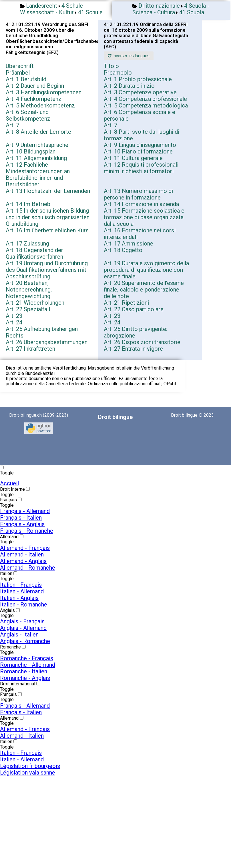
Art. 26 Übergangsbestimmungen (46, 342)
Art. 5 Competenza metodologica (146, 105)
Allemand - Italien (22, 554)
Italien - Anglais (19, 597)
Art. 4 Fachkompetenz (33, 98)
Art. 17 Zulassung (27, 243)
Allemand (9, 536)
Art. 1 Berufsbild (26, 79)
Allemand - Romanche (27, 567)
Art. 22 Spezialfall (28, 309)
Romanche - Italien (23, 671)
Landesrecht (41, 5)
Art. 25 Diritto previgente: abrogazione (135, 332)
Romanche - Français (26, 658)
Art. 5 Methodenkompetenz (40, 105)
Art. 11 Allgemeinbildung (36, 158)
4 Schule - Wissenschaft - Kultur (53, 9)
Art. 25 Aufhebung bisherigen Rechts (42, 332)
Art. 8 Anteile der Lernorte (38, 131)
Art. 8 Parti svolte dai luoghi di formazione (141, 135)
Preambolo (118, 72)
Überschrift (20, 66)
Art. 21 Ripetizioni (126, 302)
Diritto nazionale (159, 5)
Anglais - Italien (19, 634)
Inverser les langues (128, 55)
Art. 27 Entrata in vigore (133, 348)
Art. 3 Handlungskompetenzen (43, 92)
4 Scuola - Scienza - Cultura (170, 9)
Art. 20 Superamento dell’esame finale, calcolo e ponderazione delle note (144, 290)
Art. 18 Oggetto (123, 250)
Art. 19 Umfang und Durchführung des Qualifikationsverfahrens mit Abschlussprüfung (47, 270)
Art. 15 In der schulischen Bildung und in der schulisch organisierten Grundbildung (47, 217)
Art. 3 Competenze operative (140, 92)
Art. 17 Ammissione (128, 243)
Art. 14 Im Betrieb (28, 204)
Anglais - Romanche (25, 641)
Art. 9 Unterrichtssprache (37, 144)
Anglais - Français (22, 621)
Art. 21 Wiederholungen (35, 302)
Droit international (17, 684)
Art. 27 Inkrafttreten (30, 348)
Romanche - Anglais (25, 678)
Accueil (9, 483)
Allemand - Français (25, 547)
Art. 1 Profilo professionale (138, 79)
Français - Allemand (25, 511)
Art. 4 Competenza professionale (145, 98)
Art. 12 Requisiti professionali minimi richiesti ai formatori (141, 168)
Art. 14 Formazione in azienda (141, 204)
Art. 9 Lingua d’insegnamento (140, 144)
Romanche (10, 647)
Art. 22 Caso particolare (134, 309)
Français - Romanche (26, 530)
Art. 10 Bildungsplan (30, 151)
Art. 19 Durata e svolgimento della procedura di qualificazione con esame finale (146, 270)
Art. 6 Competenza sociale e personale (139, 115)
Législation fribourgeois (30, 766)
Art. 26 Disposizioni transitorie (142, 342)
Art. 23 (14, 315)
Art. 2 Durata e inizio (129, 85)
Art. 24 (14, 322)
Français (8, 499)
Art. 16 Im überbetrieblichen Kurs (47, 230)
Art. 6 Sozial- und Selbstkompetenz (28, 115)
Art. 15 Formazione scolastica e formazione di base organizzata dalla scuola (144, 217)
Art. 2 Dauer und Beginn (35, 85)
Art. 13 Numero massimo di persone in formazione (138, 194)
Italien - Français (21, 584)
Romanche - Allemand (27, 664)
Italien (6, 573)
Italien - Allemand (22, 591)
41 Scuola (191, 12)
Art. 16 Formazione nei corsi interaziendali (140, 233)
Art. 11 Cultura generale (133, 158)
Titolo (111, 66)
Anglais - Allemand (23, 627)
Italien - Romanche (23, 604)
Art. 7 (12, 125)
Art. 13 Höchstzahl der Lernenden (48, 190)
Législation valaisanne (27, 772)
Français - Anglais (22, 524)
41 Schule (90, 12)
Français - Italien (21, 517)
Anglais (7, 610)
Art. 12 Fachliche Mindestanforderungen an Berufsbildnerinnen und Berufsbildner (38, 174)
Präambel (18, 72)
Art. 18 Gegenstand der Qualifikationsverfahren (34, 253)
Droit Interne (12, 489)
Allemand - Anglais (23, 561)
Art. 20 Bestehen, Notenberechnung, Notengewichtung (29, 290)
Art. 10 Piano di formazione (138, 151)
